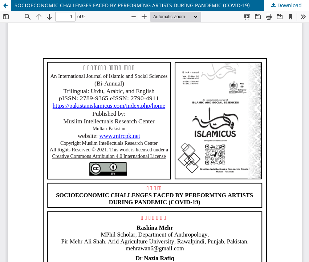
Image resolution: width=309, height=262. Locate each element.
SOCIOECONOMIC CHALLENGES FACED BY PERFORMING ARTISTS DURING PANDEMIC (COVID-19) (132, 5)
